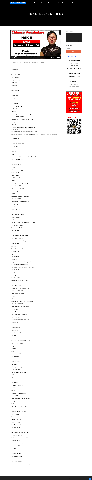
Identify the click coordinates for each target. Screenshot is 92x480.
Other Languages (52, 2)
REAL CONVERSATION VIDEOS (74, 68)
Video (31, 2)
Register (74, 2)
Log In (79, 2)
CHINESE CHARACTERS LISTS (74, 71)
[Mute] (78, 41)
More (63, 2)
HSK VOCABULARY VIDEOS (74, 76)
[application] (74, 37)
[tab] (16, 62)
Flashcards (36, 2)
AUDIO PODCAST (74, 65)
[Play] (68, 41)
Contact (68, 2)
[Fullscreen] (80, 41)
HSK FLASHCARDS (74, 84)
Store (59, 2)
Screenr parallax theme (70, 478)
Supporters (43, 2)
